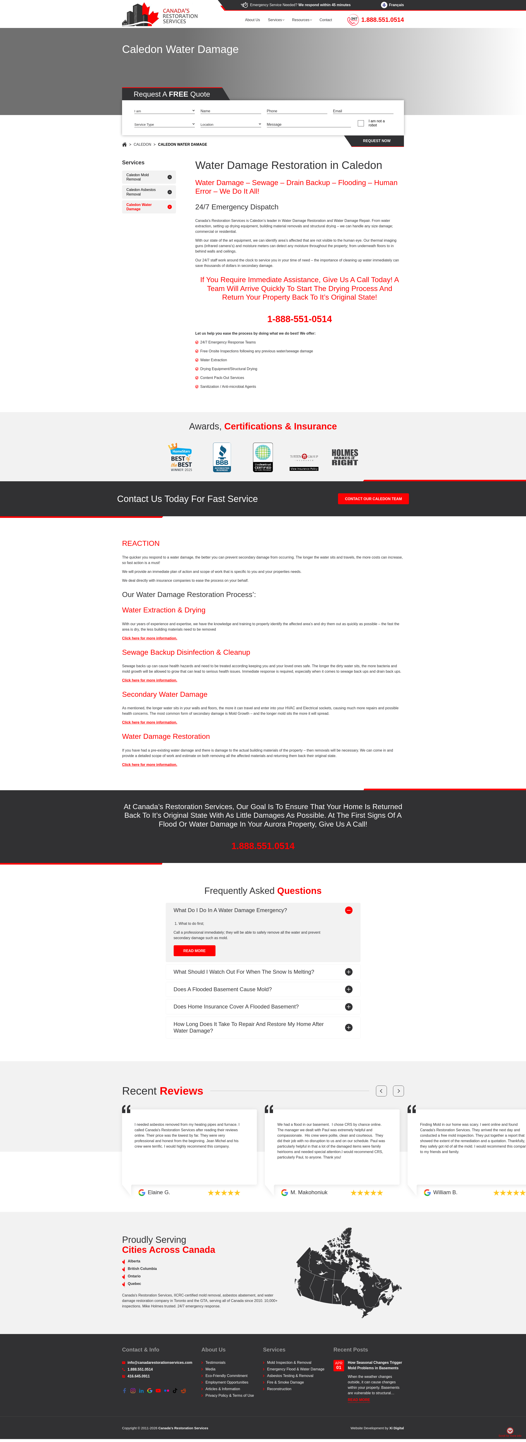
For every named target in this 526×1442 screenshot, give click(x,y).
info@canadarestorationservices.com (157, 1363)
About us (255, 20)
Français (392, 5)
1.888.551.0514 (263, 860)
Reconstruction (279, 1389)
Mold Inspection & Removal (289, 1363)
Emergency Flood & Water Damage (295, 1369)
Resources (302, 20)
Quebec (120, 1284)
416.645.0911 (136, 1376)
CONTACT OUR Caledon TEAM (373, 513)
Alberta (119, 1261)
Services (277, 20)
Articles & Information (222, 1389)
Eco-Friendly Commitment (226, 1376)
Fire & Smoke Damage (285, 1382)
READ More (194, 979)
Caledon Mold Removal (123, 177)
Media (210, 1369)
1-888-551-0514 (314, 319)
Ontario (119, 1276)
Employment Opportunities (226, 1382)
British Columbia (128, 1269)
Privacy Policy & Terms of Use (229, 1396)
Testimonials (215, 1363)
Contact (326, 20)
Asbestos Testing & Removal (290, 1376)
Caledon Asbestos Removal (126, 192)
